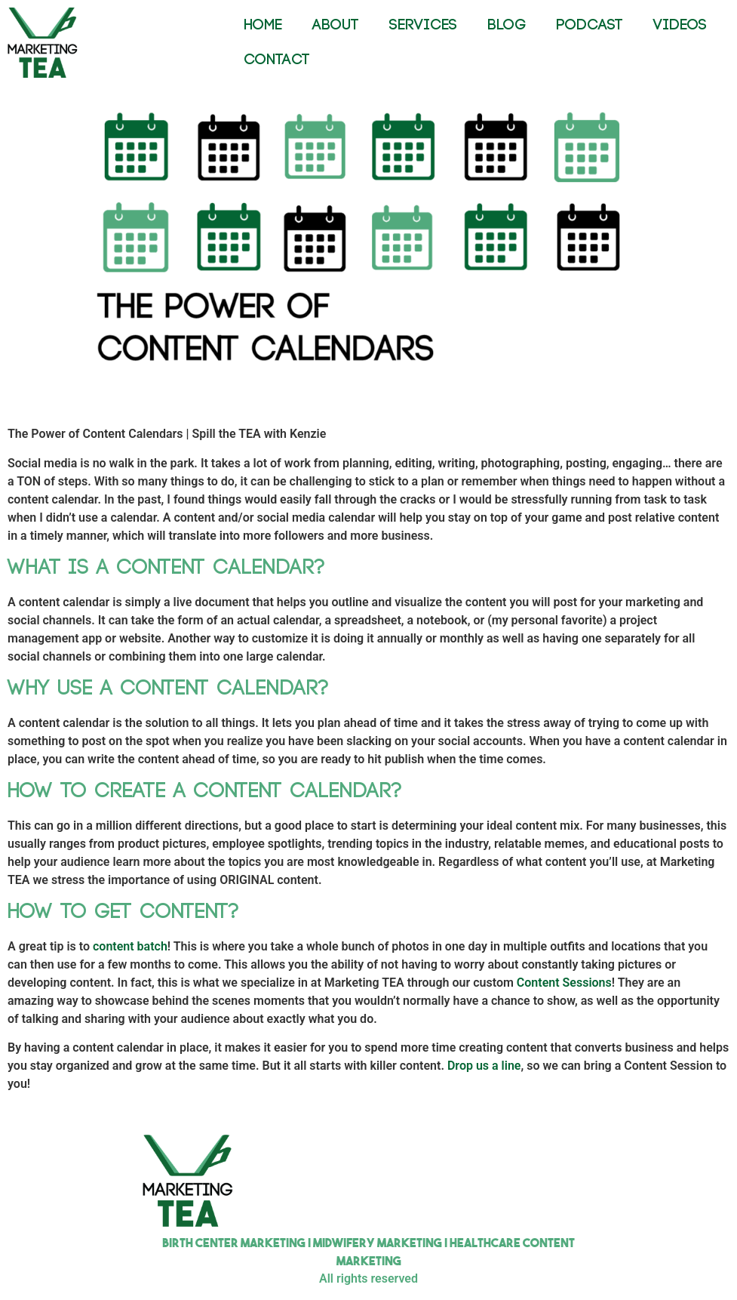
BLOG (506, 25)
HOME (263, 25)
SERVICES (423, 25)
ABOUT (335, 25)
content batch (130, 946)
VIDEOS (680, 25)
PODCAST (589, 25)
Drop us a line (484, 1065)
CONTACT (277, 60)
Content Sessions (564, 982)
